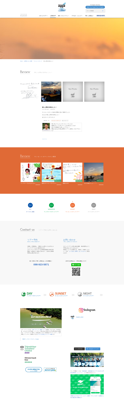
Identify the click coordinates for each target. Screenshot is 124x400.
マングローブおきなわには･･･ (28, 183)
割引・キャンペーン (63, 15)
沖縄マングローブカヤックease (30, 339)
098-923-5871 (100, 16)
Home (21, 61)
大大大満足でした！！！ (90, 183)
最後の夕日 (66, 183)
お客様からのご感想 (28, 61)
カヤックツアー (43, 15)
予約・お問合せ (89, 15)
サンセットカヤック (38, 61)
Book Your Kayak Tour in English (95, 7)
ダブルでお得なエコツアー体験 (44, 334)
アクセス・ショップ (76, 15)
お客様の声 (53, 15)
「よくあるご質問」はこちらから (77, 251)
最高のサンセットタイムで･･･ (49, 183)
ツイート (44, 139)
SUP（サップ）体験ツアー (38, 329)
